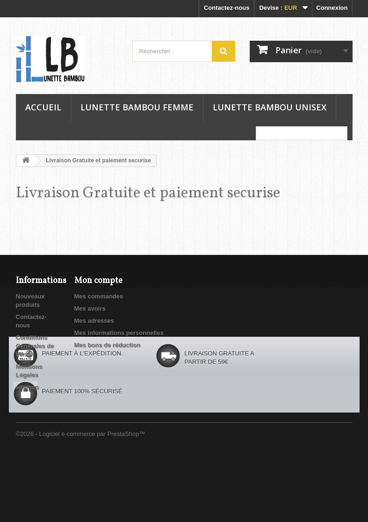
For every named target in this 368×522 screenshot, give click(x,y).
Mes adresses (94, 320)
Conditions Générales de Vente (35, 346)
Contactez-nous (227, 7)
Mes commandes (98, 296)
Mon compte (98, 281)
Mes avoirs (90, 308)
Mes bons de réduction (107, 344)
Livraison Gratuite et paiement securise (148, 193)
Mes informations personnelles (119, 332)
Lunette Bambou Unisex (269, 107)
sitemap (27, 387)
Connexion (331, 7)
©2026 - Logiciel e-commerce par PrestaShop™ (80, 496)
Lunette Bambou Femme (137, 107)
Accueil (43, 107)
